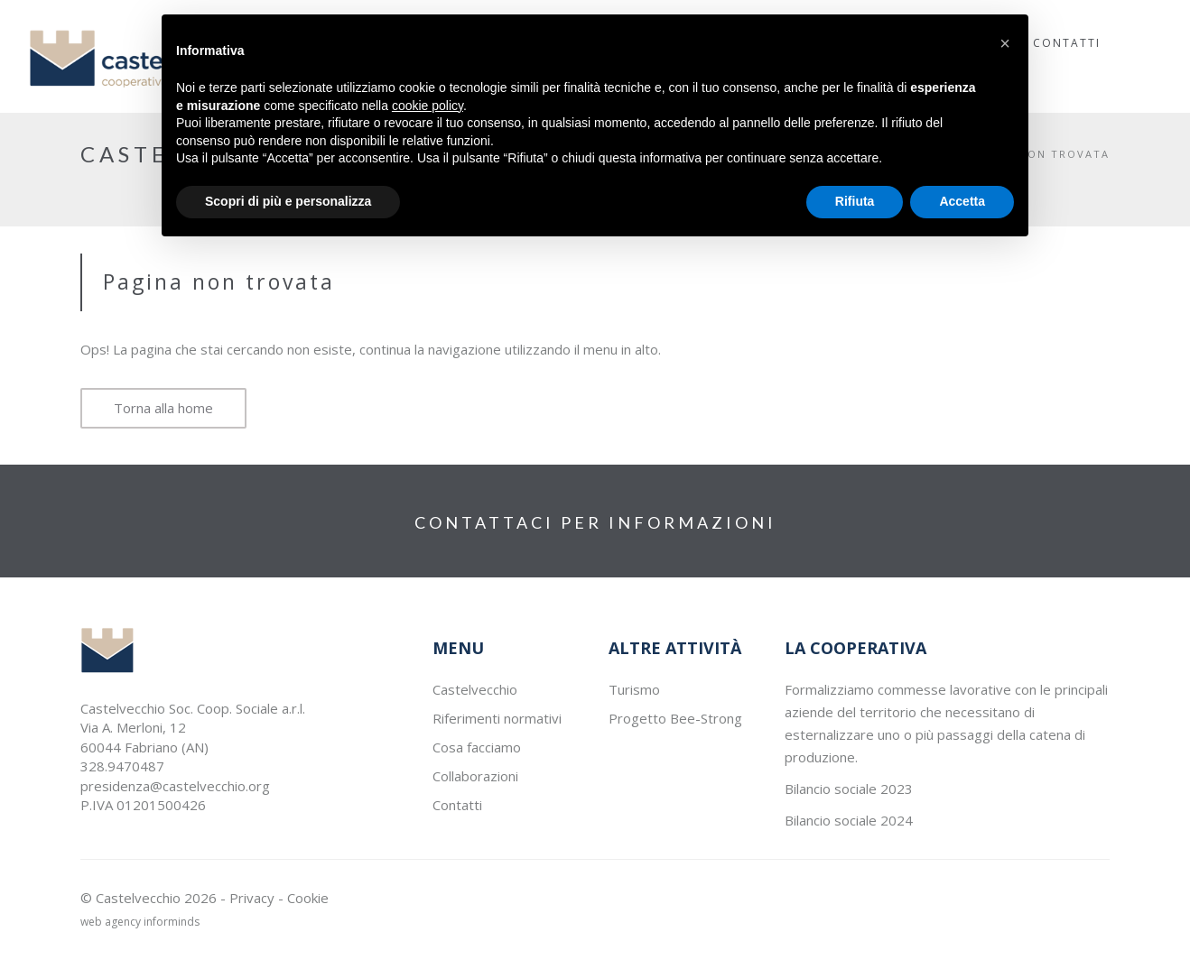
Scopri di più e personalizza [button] (288, 201)
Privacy (251, 898)
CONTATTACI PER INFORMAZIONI (595, 522)
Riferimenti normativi (497, 718)
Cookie (308, 898)
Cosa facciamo (476, 747)
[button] (1004, 43)
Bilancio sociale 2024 (849, 820)
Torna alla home (163, 408)
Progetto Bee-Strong (675, 718)
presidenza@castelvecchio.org (175, 786)
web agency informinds (140, 921)
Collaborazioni (475, 776)
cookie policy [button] (427, 105)
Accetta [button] (962, 201)
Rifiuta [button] (855, 201)
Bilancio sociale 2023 (849, 789)
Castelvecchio (474, 689)
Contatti (457, 805)
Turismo (634, 689)
